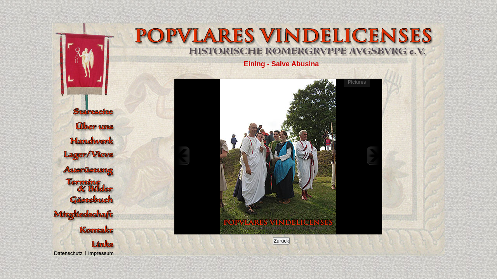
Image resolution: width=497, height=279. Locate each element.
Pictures (357, 82)
